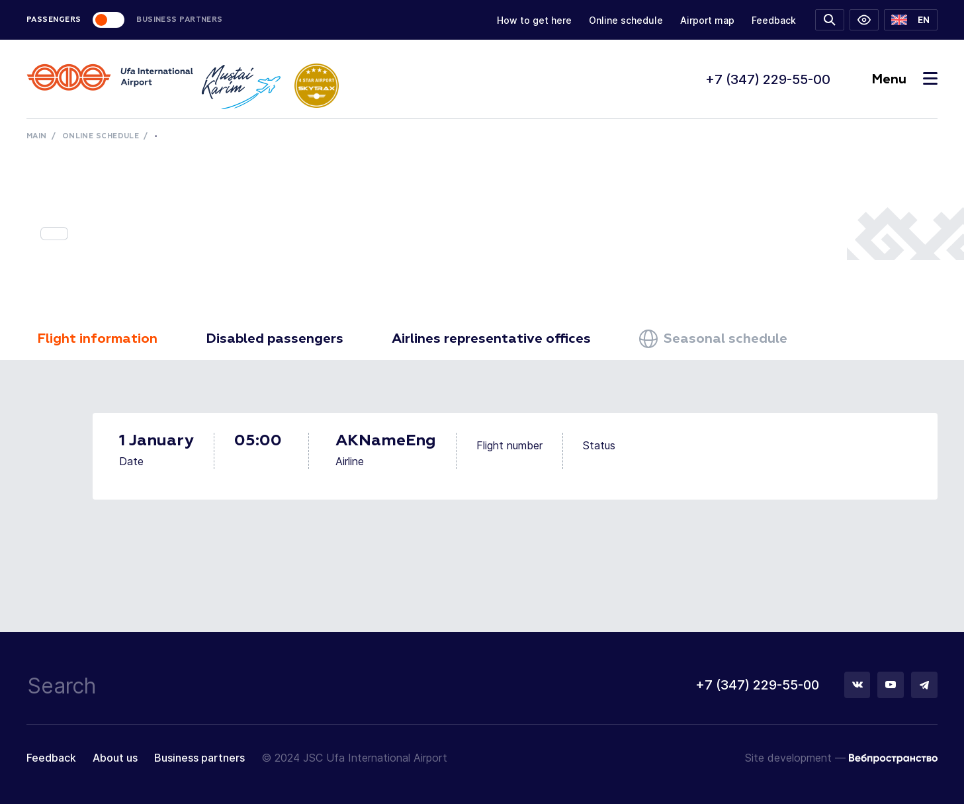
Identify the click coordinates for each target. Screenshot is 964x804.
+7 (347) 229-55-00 (767, 79)
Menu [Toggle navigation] (904, 79)
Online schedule (626, 20)
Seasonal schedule (713, 339)
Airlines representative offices (491, 338)
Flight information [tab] (97, 338)
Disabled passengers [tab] (274, 338)
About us (115, 757)
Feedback (774, 20)
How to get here (534, 20)
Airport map (707, 20)
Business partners (199, 757)
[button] (911, 20)
